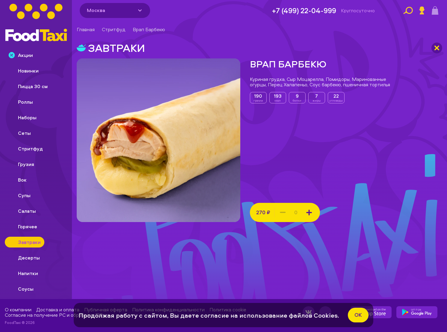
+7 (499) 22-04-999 (304, 10)
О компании (18, 309)
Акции (20, 55)
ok (358, 315)
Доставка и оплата (57, 309)
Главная (86, 29)
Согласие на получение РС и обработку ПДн (55, 315)
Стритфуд (114, 29)
